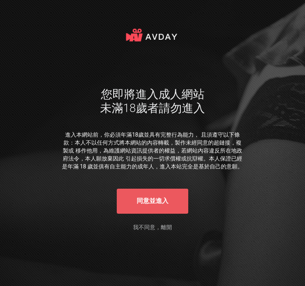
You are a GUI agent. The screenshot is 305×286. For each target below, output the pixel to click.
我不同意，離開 (152, 227)
